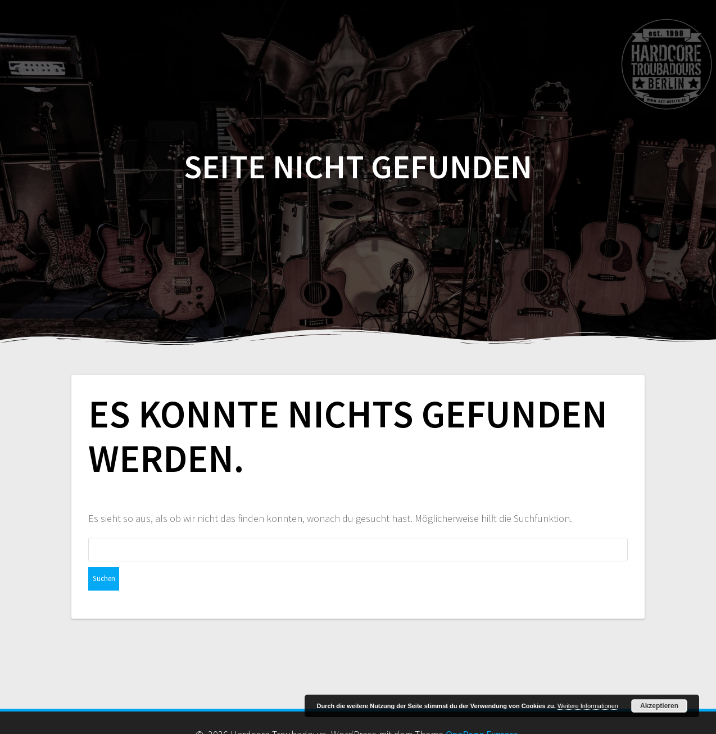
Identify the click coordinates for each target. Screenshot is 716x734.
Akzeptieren (659, 706)
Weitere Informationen (588, 706)
